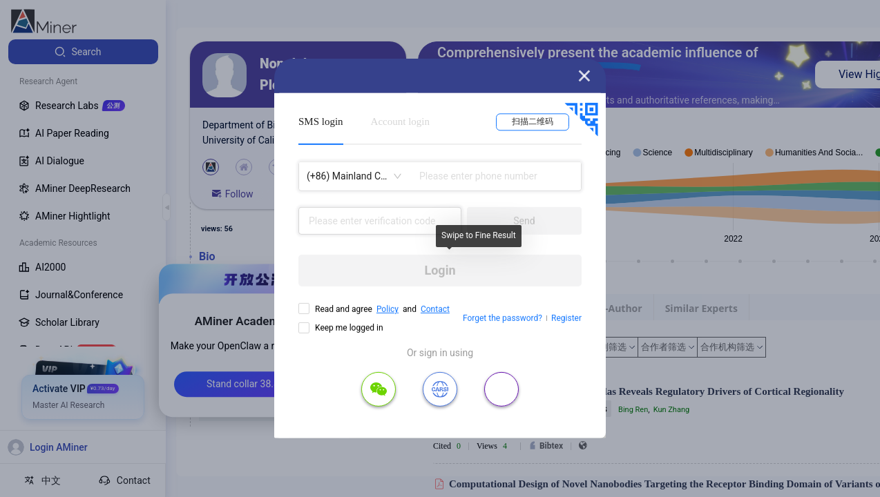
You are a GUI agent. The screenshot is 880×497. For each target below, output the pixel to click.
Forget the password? (502, 318)
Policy (387, 309)
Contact (435, 309)
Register (566, 318)
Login (439, 270)
